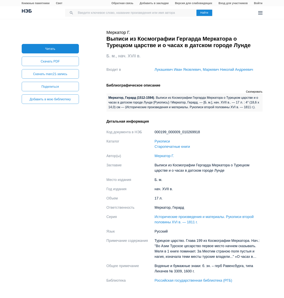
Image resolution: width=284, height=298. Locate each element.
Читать (50, 48)
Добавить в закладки (154, 3)
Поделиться (50, 86)
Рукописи (162, 141)
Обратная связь (122, 3)
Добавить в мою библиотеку (50, 99)
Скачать (50, 61)
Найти (204, 12)
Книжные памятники (36, 3)
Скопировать (254, 91)
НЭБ (27, 11)
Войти (258, 3)
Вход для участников (233, 3)
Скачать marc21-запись (50, 74)
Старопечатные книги (172, 147)
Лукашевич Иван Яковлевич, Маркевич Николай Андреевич (204, 70)
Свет (59, 3)
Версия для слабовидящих (193, 3)
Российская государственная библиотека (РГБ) (193, 280)
